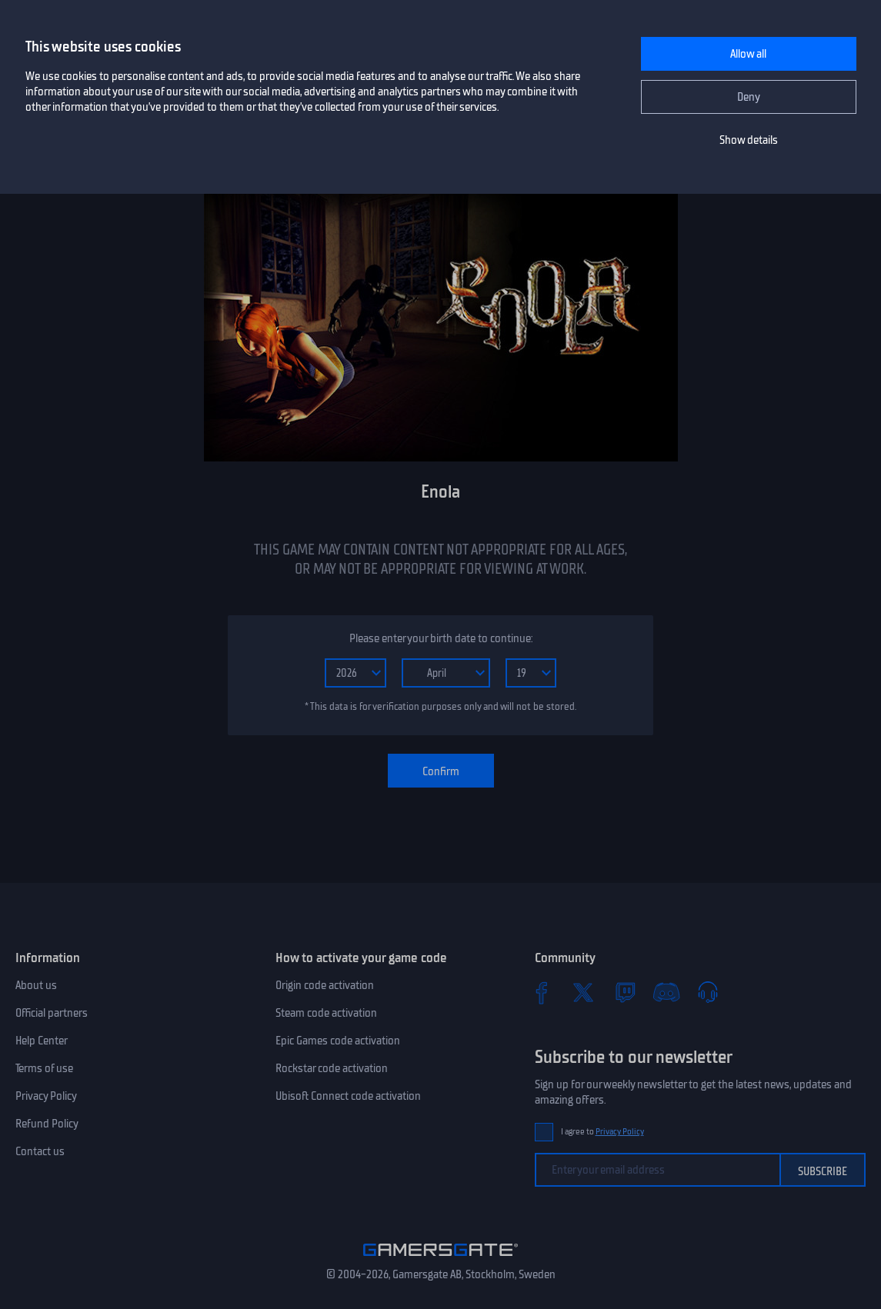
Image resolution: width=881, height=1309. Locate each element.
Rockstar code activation (331, 1068)
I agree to (602, 1131)
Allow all (748, 54)
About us (36, 985)
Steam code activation (326, 1013)
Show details (748, 140)
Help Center (41, 1040)
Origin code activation (324, 985)
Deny (748, 97)
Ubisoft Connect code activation (348, 1096)
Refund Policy (46, 1123)
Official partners (51, 1013)
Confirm (440, 771)
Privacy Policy (46, 1096)
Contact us (40, 1151)
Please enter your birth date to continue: (440, 638)
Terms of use (44, 1068)
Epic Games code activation (337, 1040)
